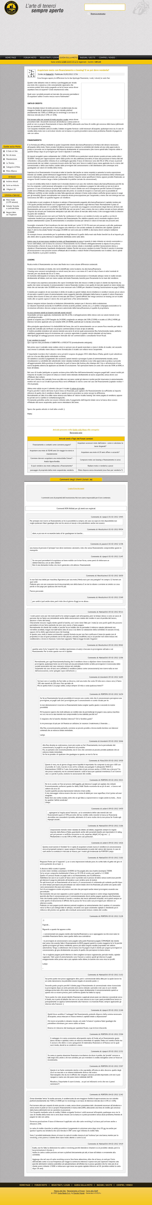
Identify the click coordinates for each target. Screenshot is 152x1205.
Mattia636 (50, 74)
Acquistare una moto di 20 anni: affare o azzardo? (100, 452)
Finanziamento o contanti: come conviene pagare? (52, 445)
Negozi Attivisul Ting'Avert (11, 213)
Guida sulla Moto (68, 57)
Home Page (10, 57)
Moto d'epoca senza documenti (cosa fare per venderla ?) (100, 470)
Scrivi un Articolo (12, 185)
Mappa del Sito (60, 1191)
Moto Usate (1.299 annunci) (12, 201)
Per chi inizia (11, 155)
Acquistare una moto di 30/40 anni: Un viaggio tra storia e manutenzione (52, 452)
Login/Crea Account (76, 488)
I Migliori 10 (11, 189)
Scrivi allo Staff (92, 1191)
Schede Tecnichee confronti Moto (12, 207)
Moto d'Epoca (11, 171)
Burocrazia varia (76, 433)
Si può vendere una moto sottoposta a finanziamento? (52, 466)
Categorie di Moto (13, 167)
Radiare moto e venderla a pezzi (100, 466)
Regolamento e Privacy (76, 1191)
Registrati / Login (49, 57)
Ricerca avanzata (98, 13)
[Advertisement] (76, 35)
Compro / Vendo (107, 57)
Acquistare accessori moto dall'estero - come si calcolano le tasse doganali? (100, 444)
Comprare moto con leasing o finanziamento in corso (100, 460)
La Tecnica (10, 163)
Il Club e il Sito (12, 151)
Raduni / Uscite (87, 57)
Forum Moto (30, 57)
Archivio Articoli (12, 181)
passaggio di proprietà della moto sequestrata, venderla (52, 470)
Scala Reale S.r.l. (64, 1193)
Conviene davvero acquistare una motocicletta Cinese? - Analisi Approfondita (51, 460)
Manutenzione (11, 159)
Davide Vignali (79, 1193)
